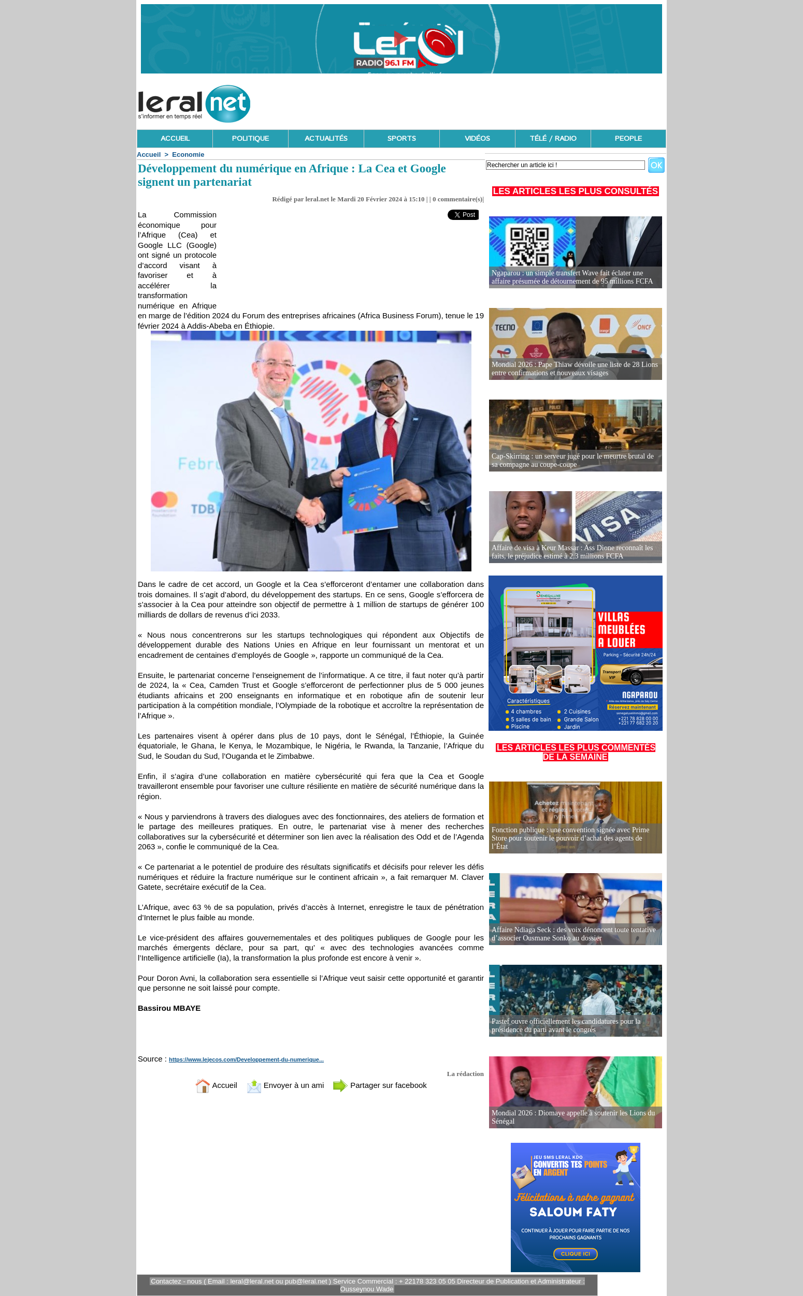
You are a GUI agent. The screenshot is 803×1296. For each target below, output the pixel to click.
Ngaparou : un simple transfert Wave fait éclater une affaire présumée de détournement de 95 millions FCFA (572, 277)
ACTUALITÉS (326, 139)
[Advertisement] (477, 101)
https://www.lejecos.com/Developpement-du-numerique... (246, 1059)
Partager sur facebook (380, 1085)
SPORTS (402, 139)
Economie (188, 154)
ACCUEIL (175, 139)
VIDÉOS (477, 139)
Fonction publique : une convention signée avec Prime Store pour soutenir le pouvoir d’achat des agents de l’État (570, 838)
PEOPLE (628, 139)
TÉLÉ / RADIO (553, 139)
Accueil (149, 154)
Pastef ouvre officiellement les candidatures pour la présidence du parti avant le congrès (566, 1026)
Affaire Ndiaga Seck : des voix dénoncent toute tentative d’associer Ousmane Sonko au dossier (574, 934)
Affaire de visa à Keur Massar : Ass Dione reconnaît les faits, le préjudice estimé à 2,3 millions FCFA (572, 552)
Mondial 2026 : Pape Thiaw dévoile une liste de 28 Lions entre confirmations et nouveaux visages (575, 369)
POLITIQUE (250, 139)
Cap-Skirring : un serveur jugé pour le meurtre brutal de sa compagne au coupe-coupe (573, 460)
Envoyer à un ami (285, 1085)
